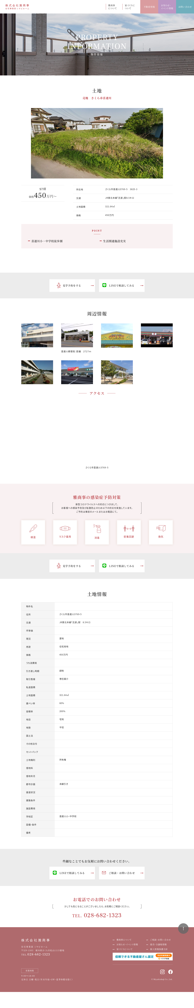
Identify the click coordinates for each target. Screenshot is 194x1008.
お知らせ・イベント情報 (167, 7)
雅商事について (112, 7)
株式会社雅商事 (36, 940)
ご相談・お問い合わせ (118, 873)
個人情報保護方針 (159, 949)
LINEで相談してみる (118, 285)
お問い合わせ (185, 6)
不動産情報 (149, 6)
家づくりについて (130, 7)
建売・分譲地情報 (158, 944)
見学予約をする (69, 285)
